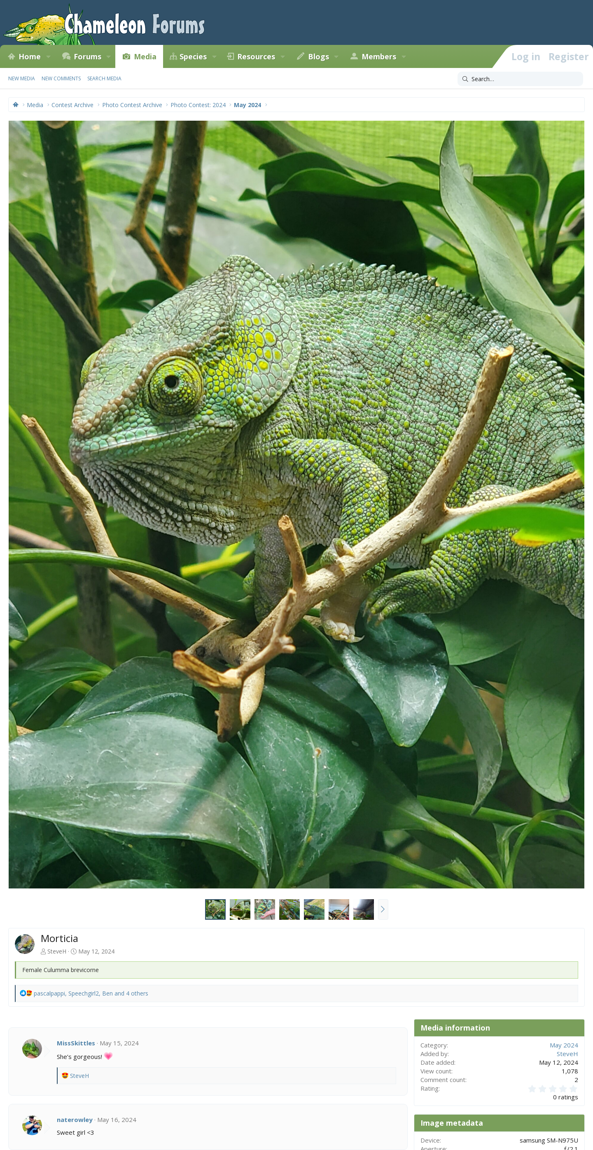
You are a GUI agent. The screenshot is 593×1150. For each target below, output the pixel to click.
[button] (48, 56)
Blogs (318, 56)
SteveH (56, 951)
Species (193, 56)
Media (145, 56)
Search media (104, 78)
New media (21, 78)
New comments (61, 78)
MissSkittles (76, 1043)
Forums (87, 56)
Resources (256, 56)
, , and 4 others (91, 993)
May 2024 (564, 1045)
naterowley (75, 1119)
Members (379, 56)
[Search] (520, 79)
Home (30, 56)
